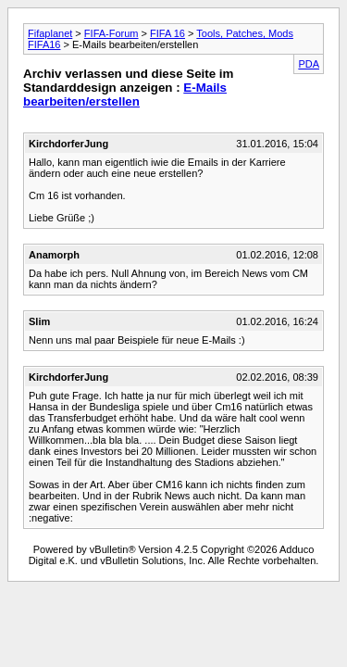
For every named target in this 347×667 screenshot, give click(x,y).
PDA (308, 63)
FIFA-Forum (111, 33)
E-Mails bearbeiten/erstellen (125, 94)
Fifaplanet (50, 33)
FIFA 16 (167, 33)
